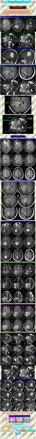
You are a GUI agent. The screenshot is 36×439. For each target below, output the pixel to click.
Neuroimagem (13, 429)
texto (7, 420)
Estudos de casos (8, 430)
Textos (24, 429)
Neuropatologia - (8, 429)
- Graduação (3, 430)
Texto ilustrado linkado (18, 424)
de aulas (22, 430)
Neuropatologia (3, 429)
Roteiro (22, 429)
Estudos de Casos (18, 430)
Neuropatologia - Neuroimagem (30, 430)
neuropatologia (11, 426)
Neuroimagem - (18, 429)
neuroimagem (7, 426)
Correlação (30, 429)
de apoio (24, 430)
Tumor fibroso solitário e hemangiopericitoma (18, 423)
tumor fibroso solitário (17, 426)
